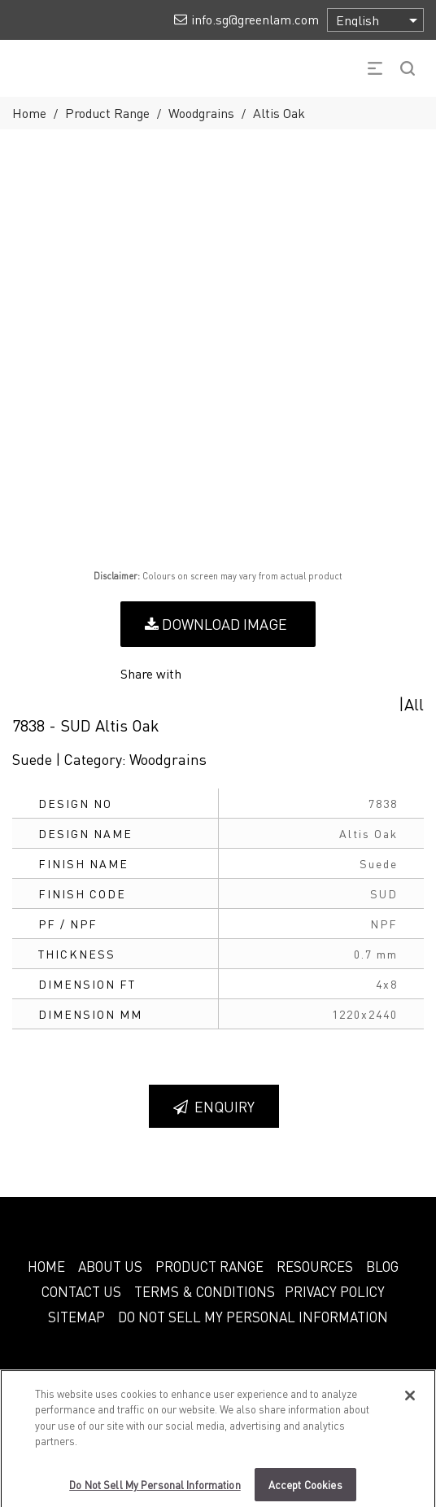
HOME (46, 1266)
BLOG (382, 1266)
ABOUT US (110, 1266)
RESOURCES (315, 1266)
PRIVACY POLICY (335, 1291)
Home (29, 112)
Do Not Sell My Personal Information (253, 1317)
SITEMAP (76, 1317)
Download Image (216, 623)
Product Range (107, 112)
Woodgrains (201, 112)
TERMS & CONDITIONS (204, 1291)
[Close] (410, 1401)
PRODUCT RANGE (209, 1266)
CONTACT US (81, 1291)
